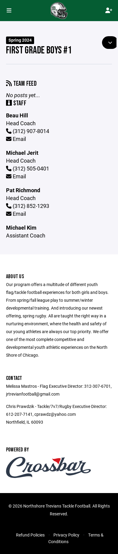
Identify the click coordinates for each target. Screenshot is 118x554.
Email (16, 138)
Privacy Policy (66, 535)
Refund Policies (30, 535)
